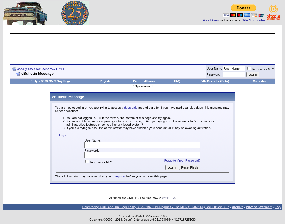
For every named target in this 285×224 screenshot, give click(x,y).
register (120, 176)
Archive (237, 207)
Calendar (259, 81)
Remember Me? (260, 69)
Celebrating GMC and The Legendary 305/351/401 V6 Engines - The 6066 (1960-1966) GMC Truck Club (155, 207)
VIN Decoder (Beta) (215, 81)
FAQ (177, 81)
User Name (214, 68)
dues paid (130, 107)
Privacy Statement (259, 207)
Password (213, 74)
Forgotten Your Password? (182, 160)
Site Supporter (253, 20)
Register (106, 81)
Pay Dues (211, 20)
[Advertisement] (142, 46)
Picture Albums (144, 81)
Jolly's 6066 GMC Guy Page (51, 81)
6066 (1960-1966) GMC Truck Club (41, 69)
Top (278, 207)
